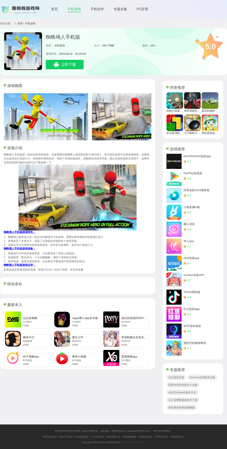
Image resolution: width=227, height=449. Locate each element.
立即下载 (68, 64)
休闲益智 (59, 45)
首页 (54, 9)
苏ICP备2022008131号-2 (132, 442)
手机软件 (97, 9)
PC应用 (142, 9)
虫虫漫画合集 (176, 377)
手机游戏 (74, 9)
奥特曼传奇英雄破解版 (181, 407)
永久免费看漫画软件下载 (182, 399)
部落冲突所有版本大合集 (182, 384)
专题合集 (120, 9)
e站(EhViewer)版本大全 (182, 392)
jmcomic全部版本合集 (202, 377)
